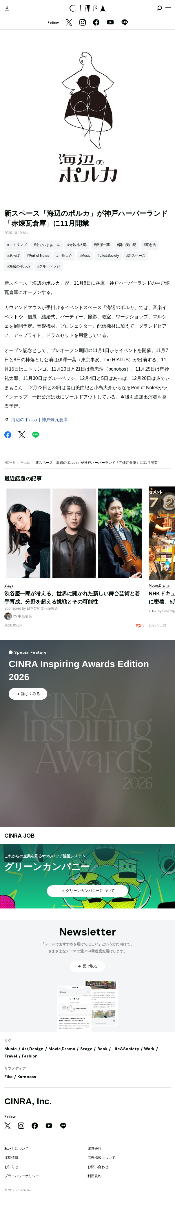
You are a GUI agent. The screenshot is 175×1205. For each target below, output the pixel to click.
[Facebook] (96, 23)
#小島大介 (64, 256)
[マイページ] (7, 8)
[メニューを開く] (168, 8)
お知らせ (11, 1167)
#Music (84, 256)
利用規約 (94, 1176)
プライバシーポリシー (21, 1176)
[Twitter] (69, 23)
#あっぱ (13, 256)
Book (102, 1049)
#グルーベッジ (48, 266)
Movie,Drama (61, 1049)
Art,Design (32, 1049)
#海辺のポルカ (18, 266)
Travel (10, 1056)
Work (149, 1049)
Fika (8, 1077)
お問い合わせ (98, 1167)
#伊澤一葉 (102, 245)
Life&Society (125, 1049)
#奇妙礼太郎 (77, 245)
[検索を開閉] (159, 8)
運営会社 (94, 1149)
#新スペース (136, 256)
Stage (86, 1049)
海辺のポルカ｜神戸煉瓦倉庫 (39, 419)
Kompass (26, 1077)
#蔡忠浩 (149, 245)
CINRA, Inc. (28, 1101)
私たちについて (16, 1149)
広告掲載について (101, 1158)
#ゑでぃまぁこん (47, 245)
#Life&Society (108, 256)
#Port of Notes (38, 256)
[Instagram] (82, 23)
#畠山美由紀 (126, 245)
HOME (9, 463)
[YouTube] (110, 23)
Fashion (30, 1056)
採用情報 (11, 1158)
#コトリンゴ (17, 245)
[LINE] (124, 23)
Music (25, 463)
